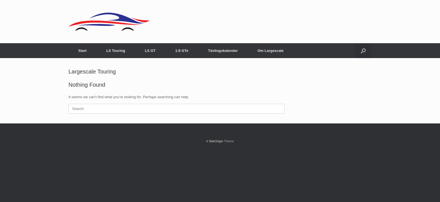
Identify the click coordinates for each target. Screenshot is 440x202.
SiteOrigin (216, 141)
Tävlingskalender (223, 51)
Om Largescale (270, 51)
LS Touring (115, 51)
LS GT (150, 51)
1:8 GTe (182, 51)
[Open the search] (363, 50)
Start (82, 51)
